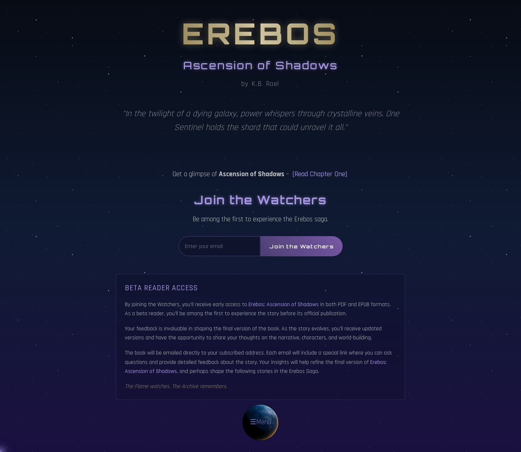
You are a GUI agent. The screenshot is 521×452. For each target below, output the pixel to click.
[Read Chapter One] (319, 174)
